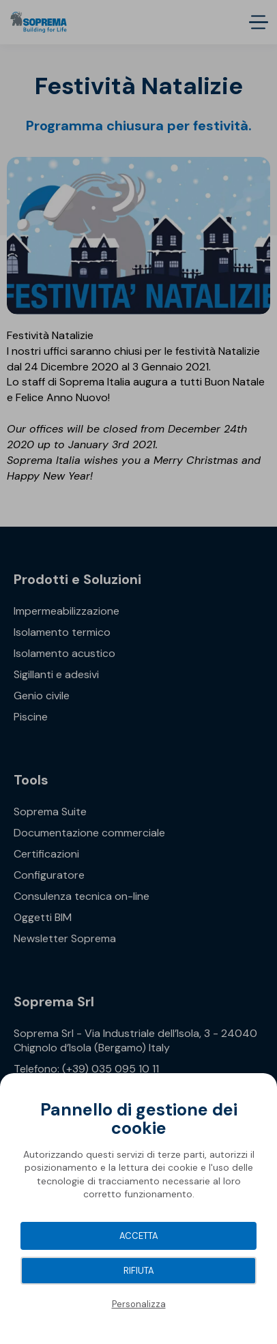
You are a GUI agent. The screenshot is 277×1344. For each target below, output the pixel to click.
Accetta (138, 1236)
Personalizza (139, 1304)
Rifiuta (138, 1270)
